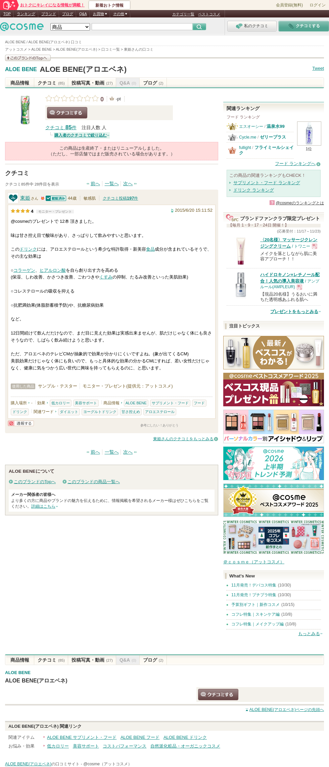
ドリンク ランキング (253, 190)
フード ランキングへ (295, 163)
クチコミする (67, 112)
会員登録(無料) (289, 5)
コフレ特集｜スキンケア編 (255, 614)
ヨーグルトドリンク (99, 412)
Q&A (83, 14)
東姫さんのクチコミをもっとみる (183, 439)
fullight (245, 147)
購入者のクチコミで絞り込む (80, 135)
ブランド (48, 14)
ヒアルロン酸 (53, 270)
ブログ (67, 14)
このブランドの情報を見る (28, 58)
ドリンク (28, 249)
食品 (150, 249)
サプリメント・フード (170, 403)
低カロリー (60, 403)
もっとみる (309, 633)
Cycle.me (247, 137)
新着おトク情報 (109, 5)
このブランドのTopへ (35, 481)
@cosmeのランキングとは (300, 203)
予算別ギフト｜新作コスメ (255, 604)
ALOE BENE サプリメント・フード (81, 737)
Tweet (318, 68)
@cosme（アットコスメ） (107, 764)
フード (199, 403)
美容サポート (86, 403)
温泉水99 (276, 126)
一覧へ (112, 183)
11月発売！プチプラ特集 (253, 595)
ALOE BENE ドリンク (185, 737)
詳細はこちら (43, 506)
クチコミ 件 (61, 127)
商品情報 (19, 83)
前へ (95, 183)
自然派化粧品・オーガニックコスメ (185, 746)
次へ (128, 183)
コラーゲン (24, 270)
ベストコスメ (209, 14)
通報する (21, 423)
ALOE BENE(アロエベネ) (83, 69)
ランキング (26, 14)
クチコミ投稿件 (120, 198)
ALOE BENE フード (140, 737)
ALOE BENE (21, 69)
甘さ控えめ (131, 412)
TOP (7, 14)
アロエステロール (160, 412)
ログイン (318, 5)
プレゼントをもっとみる (294, 311)
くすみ (105, 276)
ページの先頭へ (286, 709)
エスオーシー (251, 126)
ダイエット (69, 412)
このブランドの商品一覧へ (93, 481)
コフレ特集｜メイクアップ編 (257, 624)
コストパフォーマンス (124, 746)
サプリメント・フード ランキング (266, 182)
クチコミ (51, 83)
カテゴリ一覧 (183, 14)
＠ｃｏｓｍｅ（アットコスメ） (253, 561)
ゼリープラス (273, 137)
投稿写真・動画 (92, 83)
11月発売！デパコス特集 (253, 585)
